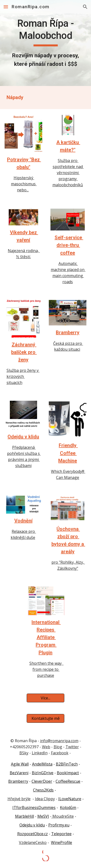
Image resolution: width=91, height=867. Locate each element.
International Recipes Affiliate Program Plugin (46, 637)
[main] (46, 43)
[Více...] (45, 698)
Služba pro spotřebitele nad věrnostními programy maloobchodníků (68, 172)
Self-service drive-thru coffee (69, 245)
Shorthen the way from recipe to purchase (46, 669)
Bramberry (67, 332)
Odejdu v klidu (23, 437)
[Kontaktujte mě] (45, 718)
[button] (6, 6)
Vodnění (23, 521)
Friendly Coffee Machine (68, 452)
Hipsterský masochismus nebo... (24, 184)
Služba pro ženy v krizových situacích (23, 376)
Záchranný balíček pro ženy (24, 352)
